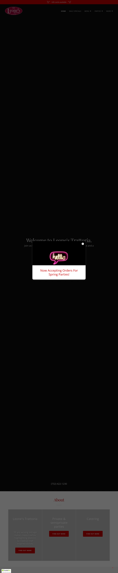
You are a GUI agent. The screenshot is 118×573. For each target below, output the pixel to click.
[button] (6, 571)
